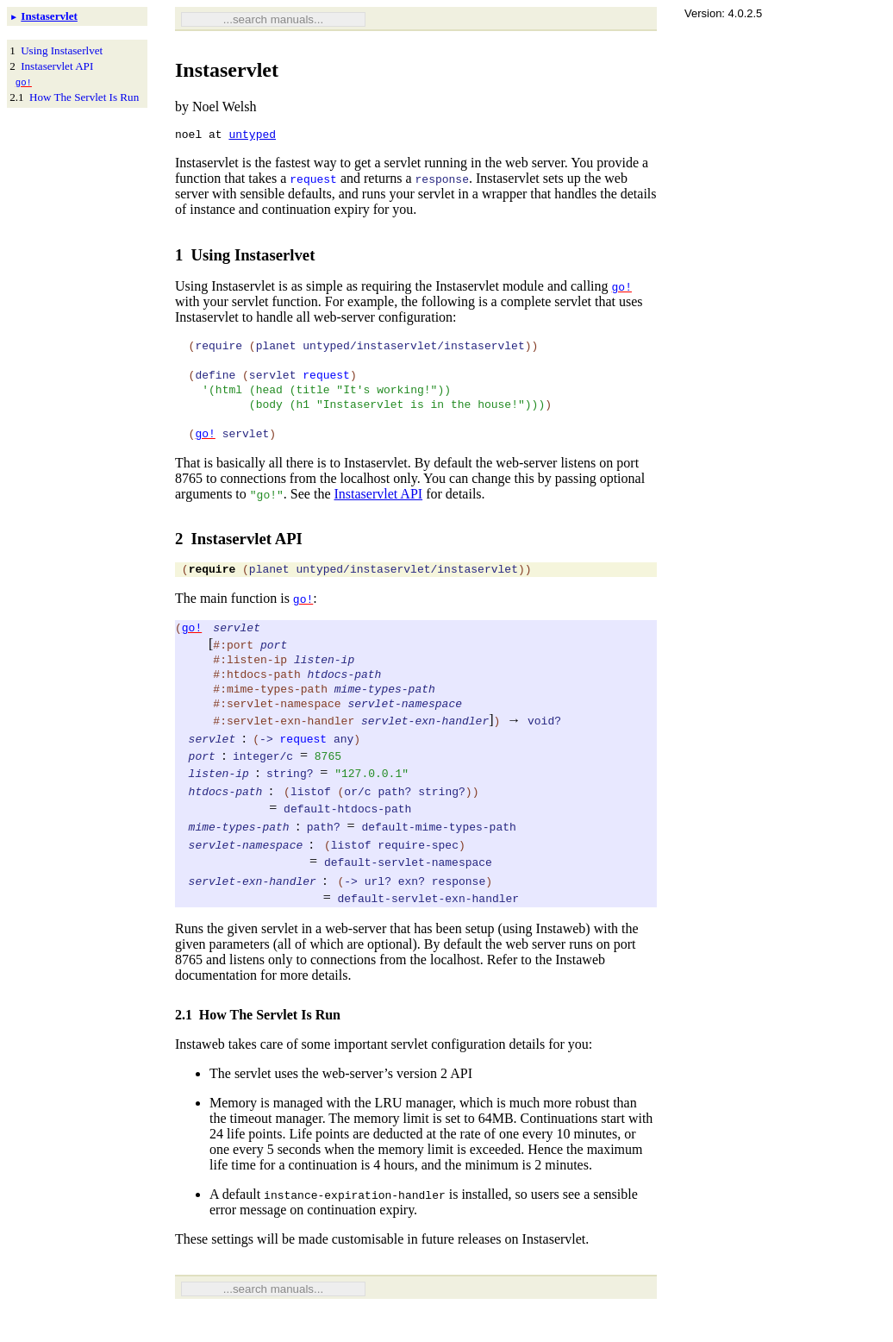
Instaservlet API (57, 66)
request (313, 181)
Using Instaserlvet (62, 50)
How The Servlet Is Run (84, 97)
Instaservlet (49, 15)
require (212, 591)
